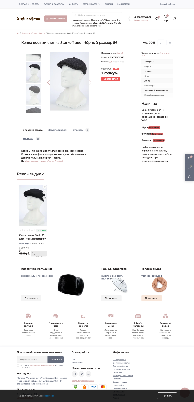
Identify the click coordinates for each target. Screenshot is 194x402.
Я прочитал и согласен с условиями (41, 366)
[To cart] (39, 253)
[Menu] (55, 18)
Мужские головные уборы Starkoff (44, 161)
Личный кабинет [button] (167, 4)
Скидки (109, 4)
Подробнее (48, 396)
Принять (167, 395)
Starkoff (119, 53)
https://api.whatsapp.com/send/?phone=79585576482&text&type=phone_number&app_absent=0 (88, 374)
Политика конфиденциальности (42, 365)
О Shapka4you (119, 360)
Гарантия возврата (54, 4)
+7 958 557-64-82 (142, 17)
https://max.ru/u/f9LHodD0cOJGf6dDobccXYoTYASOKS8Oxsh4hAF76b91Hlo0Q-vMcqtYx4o (74, 374)
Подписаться (56, 359)
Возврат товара (120, 382)
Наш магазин (124, 4)
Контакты (73, 4)
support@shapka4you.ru (83, 381)
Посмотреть (31, 298)
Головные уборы (29, 33)
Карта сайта (118, 385)
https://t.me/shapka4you (82, 374)
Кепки (42, 33)
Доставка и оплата (29, 4)
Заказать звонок (141, 20)
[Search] (75, 15)
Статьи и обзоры (91, 4)
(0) (110, 62)
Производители (120, 388)
